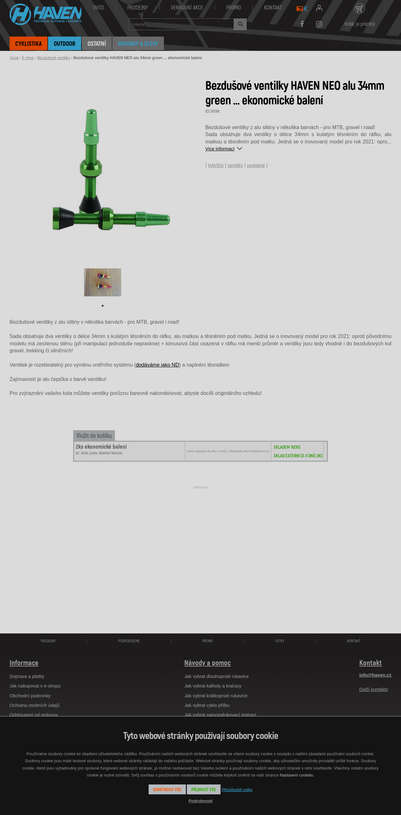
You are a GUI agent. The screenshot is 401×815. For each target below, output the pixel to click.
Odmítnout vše (167, 789)
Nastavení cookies (296, 775)
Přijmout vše (203, 789)
